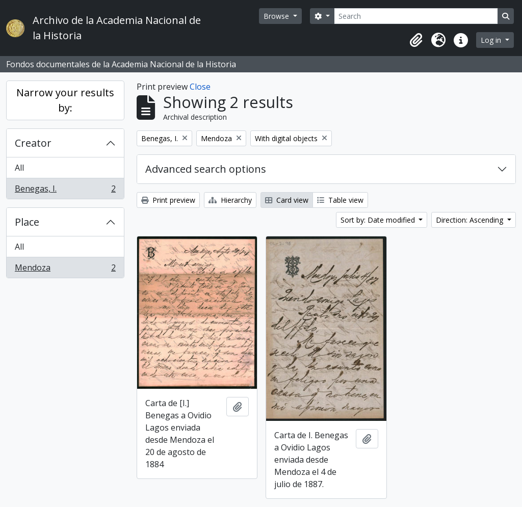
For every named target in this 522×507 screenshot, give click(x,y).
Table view (340, 200)
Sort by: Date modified (379, 220)
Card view (286, 200)
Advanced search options (205, 169)
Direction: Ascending (470, 220)
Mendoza (65, 269)
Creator (33, 143)
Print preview (168, 200)
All (19, 167)
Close (200, 86)
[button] (416, 40)
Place (27, 222)
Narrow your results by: (65, 100)
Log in (492, 40)
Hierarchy (230, 200)
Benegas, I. (65, 190)
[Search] (416, 16)
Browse (277, 16)
